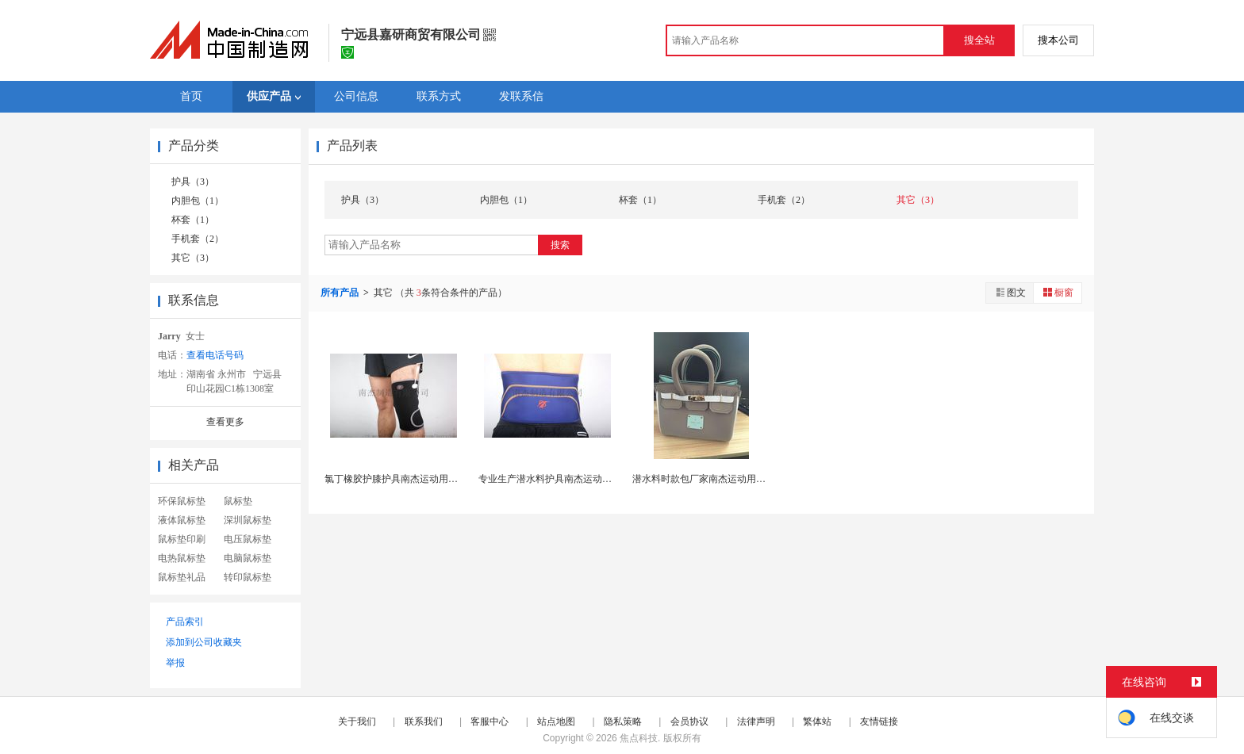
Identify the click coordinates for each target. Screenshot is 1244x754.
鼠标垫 (238, 501)
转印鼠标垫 (247, 577)
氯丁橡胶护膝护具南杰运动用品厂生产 (405, 478)
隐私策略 (623, 721)
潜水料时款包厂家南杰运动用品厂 (703, 478)
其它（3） (192, 257)
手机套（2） (197, 238)
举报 (175, 662)
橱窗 (1057, 292)
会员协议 (689, 721)
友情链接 (879, 721)
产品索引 (185, 621)
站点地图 (556, 721)
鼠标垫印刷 (181, 539)
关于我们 (357, 721)
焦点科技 (639, 738)
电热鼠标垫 (181, 558)
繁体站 (817, 721)
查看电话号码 (215, 355)
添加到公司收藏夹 (204, 642)
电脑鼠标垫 (247, 558)
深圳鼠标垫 (247, 520)
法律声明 (756, 721)
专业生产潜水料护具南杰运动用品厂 (554, 478)
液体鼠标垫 (181, 520)
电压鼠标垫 (247, 539)
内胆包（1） (197, 200)
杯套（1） (192, 219)
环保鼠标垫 (181, 501)
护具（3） (192, 181)
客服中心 (489, 721)
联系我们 (424, 721)
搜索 (560, 245)
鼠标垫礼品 (181, 577)
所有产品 (341, 292)
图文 (1010, 292)
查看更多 (225, 421)
